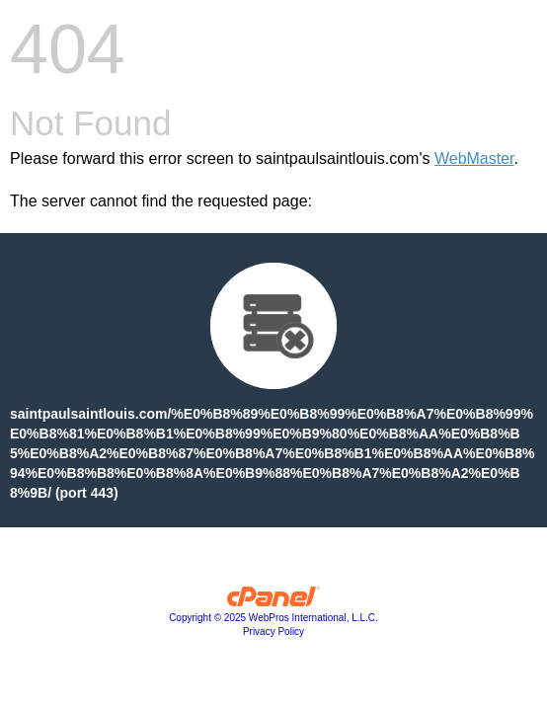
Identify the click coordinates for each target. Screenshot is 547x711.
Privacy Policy (273, 631)
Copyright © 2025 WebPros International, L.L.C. (273, 617)
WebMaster (474, 158)
